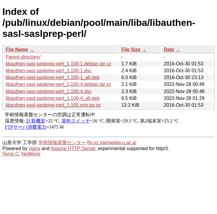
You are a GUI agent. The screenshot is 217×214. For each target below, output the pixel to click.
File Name (17, 49)
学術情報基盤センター (62, 142)
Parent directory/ (23, 56)
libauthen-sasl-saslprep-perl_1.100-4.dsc (49, 91)
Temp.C (10, 153)
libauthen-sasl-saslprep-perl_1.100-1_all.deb (53, 77)
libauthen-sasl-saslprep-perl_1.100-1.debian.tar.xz (58, 63)
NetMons (30, 153)
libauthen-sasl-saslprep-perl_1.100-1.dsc (49, 70)
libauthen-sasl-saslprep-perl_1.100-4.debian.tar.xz (58, 84)
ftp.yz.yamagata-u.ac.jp (111, 142)
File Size (130, 49)
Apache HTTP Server (73, 148)
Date (169, 49)
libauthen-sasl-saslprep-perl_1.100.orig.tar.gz (53, 105)
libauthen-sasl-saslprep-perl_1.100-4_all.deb (53, 98)
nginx (34, 148)
